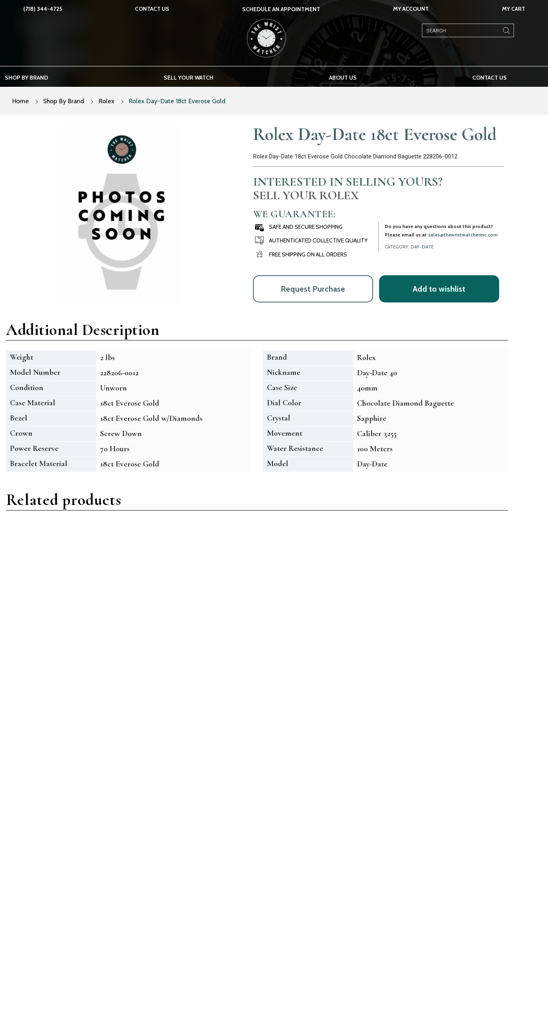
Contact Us (152, 8)
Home (20, 101)
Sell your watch (188, 77)
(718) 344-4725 (42, 8)
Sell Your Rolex (306, 195)
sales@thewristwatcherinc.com (463, 235)
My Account (411, 8)
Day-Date (422, 247)
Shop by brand (26, 77)
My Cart (513, 8)
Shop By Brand (63, 101)
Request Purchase (313, 289)
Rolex (106, 101)
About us (343, 77)
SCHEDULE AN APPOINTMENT (281, 9)
